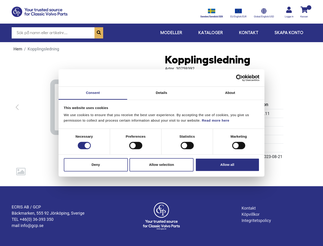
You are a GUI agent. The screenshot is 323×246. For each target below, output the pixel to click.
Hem (17, 48)
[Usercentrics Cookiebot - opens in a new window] (239, 77)
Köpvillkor (251, 214)
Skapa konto (289, 32)
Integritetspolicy (256, 220)
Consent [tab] (93, 93)
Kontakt (248, 32)
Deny (96, 165)
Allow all (227, 165)
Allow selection (161, 165)
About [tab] (230, 93)
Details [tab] (161, 93)
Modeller (171, 32)
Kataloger (210, 32)
